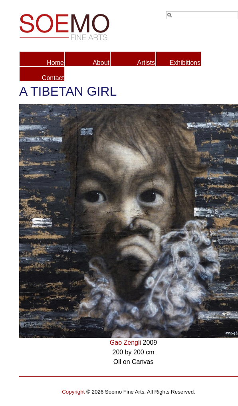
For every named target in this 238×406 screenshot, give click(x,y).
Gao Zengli (125, 342)
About (101, 62)
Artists (146, 62)
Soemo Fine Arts (74, 26)
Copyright (73, 392)
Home (55, 62)
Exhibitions (185, 62)
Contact (53, 77)
